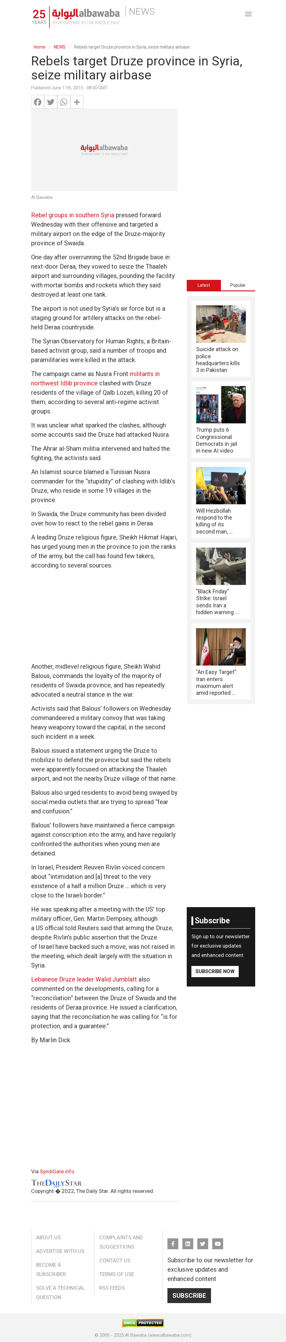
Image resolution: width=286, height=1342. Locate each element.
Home (39, 47)
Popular (238, 285)
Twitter (202, 1241)
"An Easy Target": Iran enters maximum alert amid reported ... (216, 682)
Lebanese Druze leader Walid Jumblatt (84, 979)
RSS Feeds (112, 1288)
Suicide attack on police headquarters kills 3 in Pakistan (218, 359)
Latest (204, 285)
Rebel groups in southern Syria (72, 215)
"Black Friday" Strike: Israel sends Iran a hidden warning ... (217, 601)
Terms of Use (116, 1274)
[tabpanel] (221, 500)
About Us (48, 1237)
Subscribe (189, 1295)
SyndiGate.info (57, 1171)
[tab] (204, 285)
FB (173, 1241)
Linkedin (188, 1241)
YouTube (217, 1241)
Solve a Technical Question (60, 1292)
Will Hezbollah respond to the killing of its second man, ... (214, 521)
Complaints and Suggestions (121, 1242)
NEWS (60, 47)
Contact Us (114, 1260)
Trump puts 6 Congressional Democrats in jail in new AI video (216, 440)
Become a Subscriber (51, 1269)
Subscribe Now (215, 971)
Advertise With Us (60, 1251)
